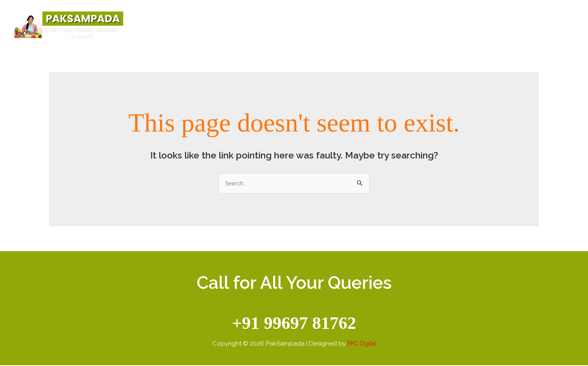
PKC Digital (361, 344)
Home (235, 23)
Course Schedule (347, 23)
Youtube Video (429, 23)
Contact (547, 23)
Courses (279, 23)
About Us (493, 23)
